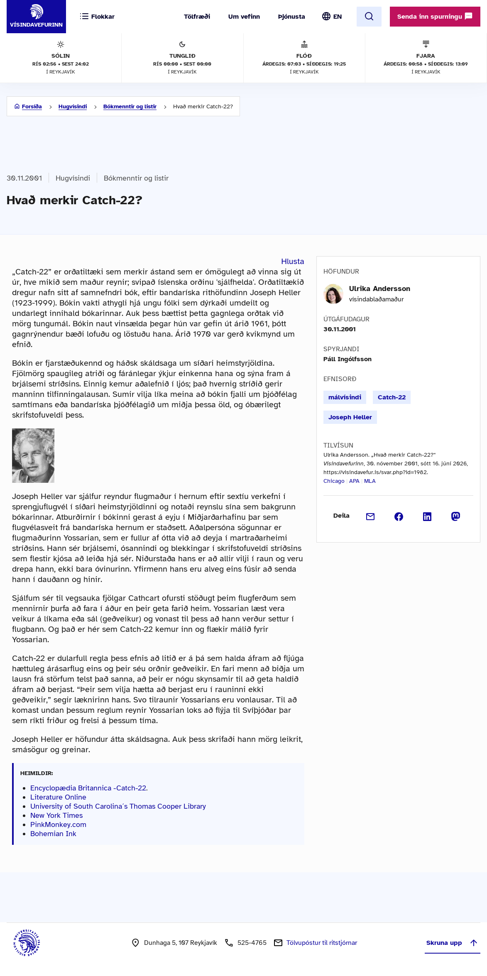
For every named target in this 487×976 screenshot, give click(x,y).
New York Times (56, 815)
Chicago (334, 480)
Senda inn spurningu (435, 16)
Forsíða (32, 106)
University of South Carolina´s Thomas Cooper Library (118, 806)
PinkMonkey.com (58, 824)
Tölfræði (197, 16)
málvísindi (344, 397)
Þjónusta (291, 16)
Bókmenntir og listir (130, 106)
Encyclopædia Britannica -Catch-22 (88, 788)
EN (337, 16)
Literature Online (58, 797)
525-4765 (252, 943)
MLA (370, 480)
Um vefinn (244, 16)
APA (354, 480)
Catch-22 (392, 397)
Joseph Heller (350, 417)
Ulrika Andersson (379, 288)
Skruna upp (452, 943)
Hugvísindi (73, 106)
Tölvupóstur (321, 943)
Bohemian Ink (53, 833)
